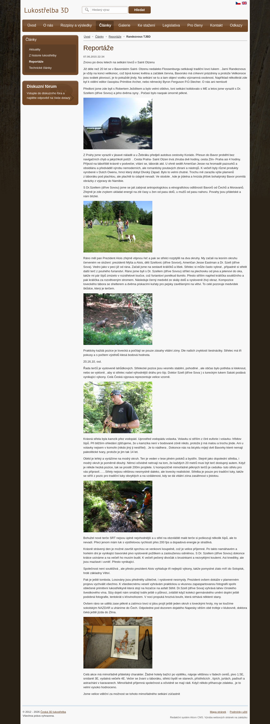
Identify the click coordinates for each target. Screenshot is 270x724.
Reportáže (115, 36)
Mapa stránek (218, 711)
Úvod (87, 36)
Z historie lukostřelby (42, 55)
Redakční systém (180, 717)
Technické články (40, 67)
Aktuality (34, 49)
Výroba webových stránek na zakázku (226, 717)
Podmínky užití (238, 711)
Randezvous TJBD (138, 36)
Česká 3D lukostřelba (53, 711)
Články (99, 36)
